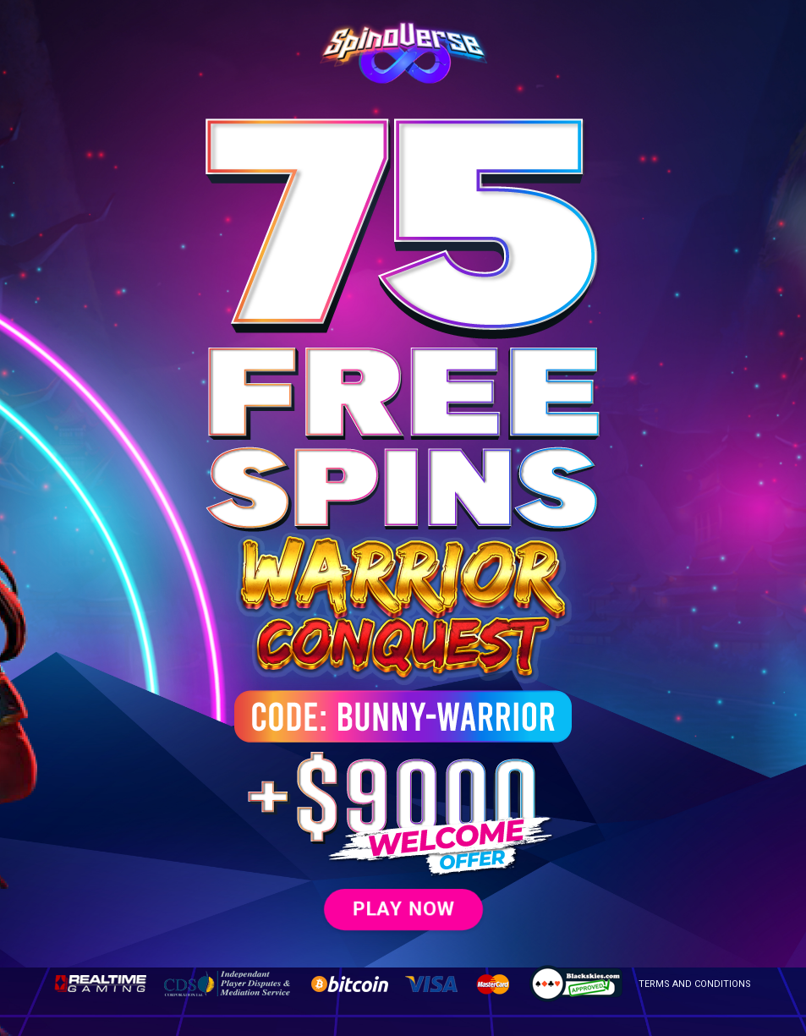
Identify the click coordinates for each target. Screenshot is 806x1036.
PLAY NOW (402, 908)
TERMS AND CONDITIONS (695, 983)
